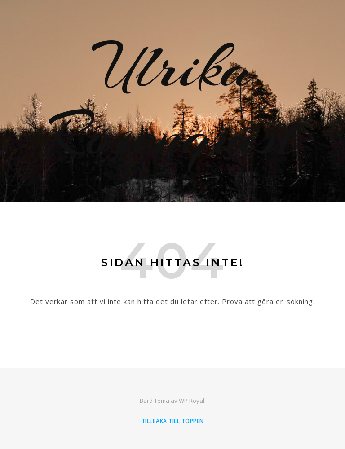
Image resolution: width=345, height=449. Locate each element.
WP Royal (191, 400)
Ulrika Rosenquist (172, 101)
